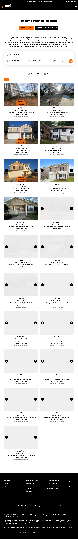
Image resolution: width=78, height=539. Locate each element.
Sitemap (60, 512)
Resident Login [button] (29, 481)
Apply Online (26, 28)
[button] (69, 479)
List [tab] (6, 77)
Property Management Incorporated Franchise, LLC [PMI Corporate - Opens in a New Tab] (45, 503)
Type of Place (15, 60)
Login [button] (5, 484)
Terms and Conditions (11, 514)
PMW (54, 512)
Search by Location (16, 54)
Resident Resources (31, 478)
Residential (7, 478)
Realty (6, 481)
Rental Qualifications (47, 28)
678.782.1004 (72, 1)
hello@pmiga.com (52, 486)
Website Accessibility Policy (22, 521)
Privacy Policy (68, 512)
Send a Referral (30, 489)
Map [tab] (11, 77)
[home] (6, 6)
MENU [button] (76, 6)
